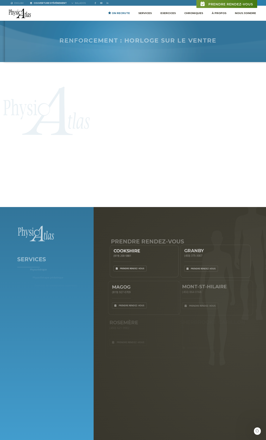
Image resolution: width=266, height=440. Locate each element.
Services (145, 13)
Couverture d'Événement (48, 3)
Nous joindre (245, 13)
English (17, 3)
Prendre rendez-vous (227, 4)
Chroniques (193, 13)
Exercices (168, 13)
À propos (219, 13)
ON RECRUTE (119, 13)
